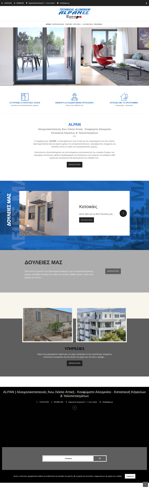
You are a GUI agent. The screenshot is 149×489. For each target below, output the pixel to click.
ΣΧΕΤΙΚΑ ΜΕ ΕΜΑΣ (58, 24)
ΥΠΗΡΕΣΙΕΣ (68, 24)
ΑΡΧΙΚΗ (48, 24)
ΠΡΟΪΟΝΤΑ (77, 24)
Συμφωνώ (130, 476)
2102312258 (8, 3)
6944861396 (20, 3)
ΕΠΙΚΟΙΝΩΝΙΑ (98, 24)
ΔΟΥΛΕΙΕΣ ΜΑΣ (88, 24)
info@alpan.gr (65, 3)
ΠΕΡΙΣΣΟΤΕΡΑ (74, 164)
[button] (11, 56)
